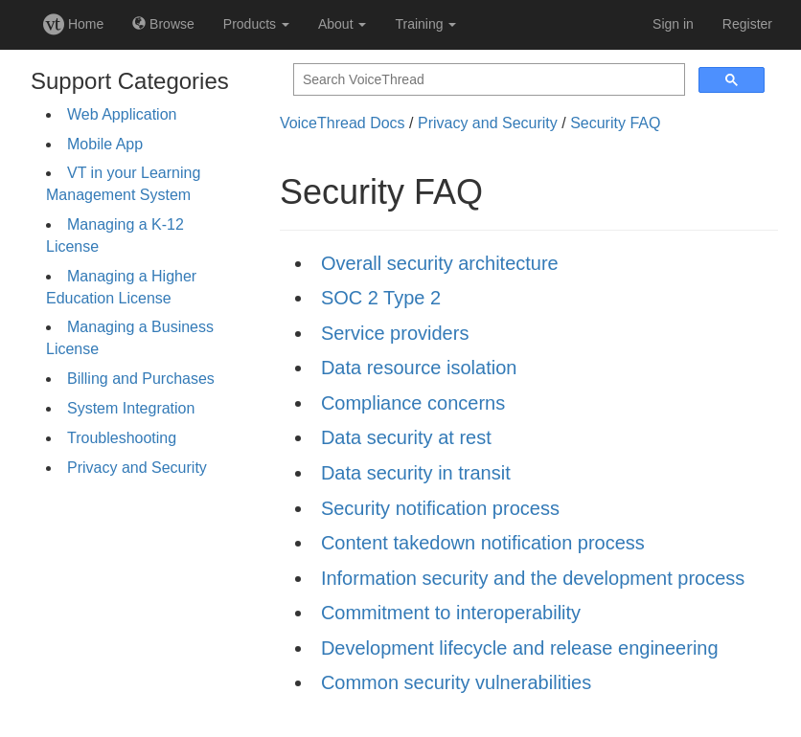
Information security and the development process (532, 578)
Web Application (121, 114)
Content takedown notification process (483, 542)
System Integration (131, 408)
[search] (487, 80)
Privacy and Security (137, 467)
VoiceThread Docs (342, 123)
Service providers (395, 333)
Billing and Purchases (141, 378)
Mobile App (105, 144)
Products (256, 24)
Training (425, 24)
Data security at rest (406, 437)
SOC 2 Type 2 (381, 297)
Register (747, 24)
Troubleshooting (121, 438)
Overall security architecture (440, 263)
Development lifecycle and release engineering (520, 648)
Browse (163, 24)
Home (73, 23)
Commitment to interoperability (451, 612)
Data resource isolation (419, 367)
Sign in (673, 24)
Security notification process (440, 508)
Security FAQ (615, 123)
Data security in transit (416, 472)
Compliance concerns (413, 402)
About (342, 24)
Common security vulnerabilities (456, 682)
